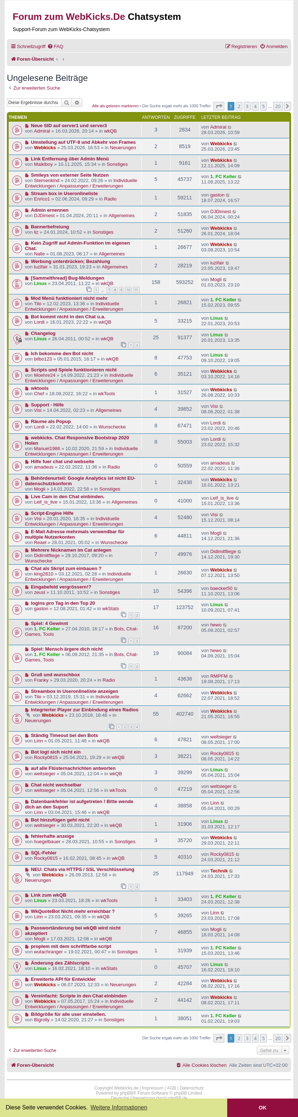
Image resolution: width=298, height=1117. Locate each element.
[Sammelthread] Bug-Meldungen (67, 278)
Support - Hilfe (47, 404)
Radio (110, 199)
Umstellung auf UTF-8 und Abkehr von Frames (83, 142)
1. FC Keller (223, 176)
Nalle (39, 253)
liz (36, 232)
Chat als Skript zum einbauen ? (66, 568)
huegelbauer (47, 841)
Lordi (39, 322)
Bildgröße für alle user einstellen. (68, 1014)
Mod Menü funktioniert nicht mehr (69, 298)
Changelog (43, 333)
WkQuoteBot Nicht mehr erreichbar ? (73, 911)
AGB (171, 1088)
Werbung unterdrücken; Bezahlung (71, 261)
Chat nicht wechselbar (56, 785)
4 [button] (255, 106)
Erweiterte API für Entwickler (63, 979)
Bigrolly (41, 1019)
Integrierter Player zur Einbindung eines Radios (85, 709)
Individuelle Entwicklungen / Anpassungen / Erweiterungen (81, 183)
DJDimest (44, 215)
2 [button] (239, 106)
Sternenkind (46, 180)
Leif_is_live (45, 502)
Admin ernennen (50, 210)
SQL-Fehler (44, 852)
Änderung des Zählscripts (60, 963)
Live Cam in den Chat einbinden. (68, 496)
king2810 (43, 574)
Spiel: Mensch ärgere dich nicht (67, 649)
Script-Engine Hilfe (52, 513)
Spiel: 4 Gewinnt (49, 623)
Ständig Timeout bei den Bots (64, 735)
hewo (216, 624)
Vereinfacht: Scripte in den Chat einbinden (79, 996)
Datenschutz (192, 1088)
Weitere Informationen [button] (118, 1107)
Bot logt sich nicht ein (56, 752)
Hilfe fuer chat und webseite (62, 461)
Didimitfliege (47, 555)
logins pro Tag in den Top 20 (63, 603)
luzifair (41, 266)
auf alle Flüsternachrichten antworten (73, 768)
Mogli (216, 279)
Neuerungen (123, 147)
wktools (40, 388)
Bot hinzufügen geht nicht (60, 820)
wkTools (106, 393)
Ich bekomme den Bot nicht (62, 353)
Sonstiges (117, 164)
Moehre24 (44, 375)
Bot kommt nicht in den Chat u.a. (68, 316)
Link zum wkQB (48, 895)
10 (128, 290)
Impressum (152, 1088)
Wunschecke (112, 427)
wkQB (110, 131)
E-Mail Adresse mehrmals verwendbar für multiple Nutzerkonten (74, 534)
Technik (219, 871)
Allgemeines (122, 215)
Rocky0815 (46, 757)
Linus (40, 283)
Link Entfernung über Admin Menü (70, 158)
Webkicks (45, 147)
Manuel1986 (47, 448)
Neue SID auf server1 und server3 (69, 125)
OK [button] (263, 1107)
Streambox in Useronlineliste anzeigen (74, 691)
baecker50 (221, 588)
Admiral (42, 131)
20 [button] (278, 106)
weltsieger (221, 736)
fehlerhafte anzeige (52, 836)
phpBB (126, 1093)
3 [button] (247, 106)
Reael (40, 542)
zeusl (39, 592)
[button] (218, 106)
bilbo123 (43, 359)
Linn (38, 740)
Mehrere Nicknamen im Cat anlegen (71, 550)
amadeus (43, 467)
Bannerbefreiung (50, 226)
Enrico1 (42, 199)
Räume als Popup (51, 421)
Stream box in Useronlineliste (64, 193)
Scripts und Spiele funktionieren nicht (74, 369)
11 (136, 290)
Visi (38, 410)
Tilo (38, 303)
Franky (41, 680)
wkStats (110, 608)
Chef (39, 393)
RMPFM (219, 676)
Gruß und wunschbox (55, 674)
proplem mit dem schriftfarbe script (71, 946)
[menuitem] (55, 46)
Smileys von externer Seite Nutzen (70, 175)
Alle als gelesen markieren (115, 106)
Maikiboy (43, 164)
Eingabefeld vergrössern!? (61, 587)
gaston (217, 195)
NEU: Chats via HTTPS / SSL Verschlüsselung (82, 869)
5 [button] (263, 106)
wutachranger (48, 951)
